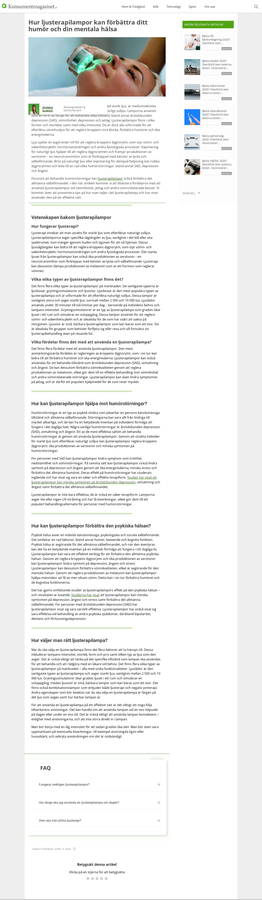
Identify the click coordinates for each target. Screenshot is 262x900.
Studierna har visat (85, 595)
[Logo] (29, 5)
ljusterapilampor (110, 178)
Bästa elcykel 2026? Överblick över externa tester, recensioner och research (216, 64)
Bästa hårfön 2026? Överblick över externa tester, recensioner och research (216, 164)
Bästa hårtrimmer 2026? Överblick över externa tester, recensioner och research (215, 89)
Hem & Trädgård (120, 6)
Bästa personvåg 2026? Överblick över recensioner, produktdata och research (215, 139)
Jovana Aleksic (47, 109)
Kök (147, 6)
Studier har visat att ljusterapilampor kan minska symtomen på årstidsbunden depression (94, 479)
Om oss (215, 6)
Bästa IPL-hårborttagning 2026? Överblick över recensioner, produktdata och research (216, 39)
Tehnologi (170, 6)
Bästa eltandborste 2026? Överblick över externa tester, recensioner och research (215, 114)
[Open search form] (256, 5)
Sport (193, 6)
